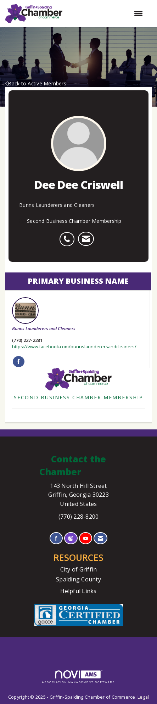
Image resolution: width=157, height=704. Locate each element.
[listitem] (69, 235)
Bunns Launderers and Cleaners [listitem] (43, 314)
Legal (143, 697)
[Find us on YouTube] (85, 538)
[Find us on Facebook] (56, 538)
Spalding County (78, 579)
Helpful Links (78, 591)
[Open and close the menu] (106, 13)
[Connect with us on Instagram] (70, 538)
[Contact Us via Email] (100, 538)
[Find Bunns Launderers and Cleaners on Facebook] (18, 361)
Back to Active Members (35, 83)
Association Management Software (78, 676)
